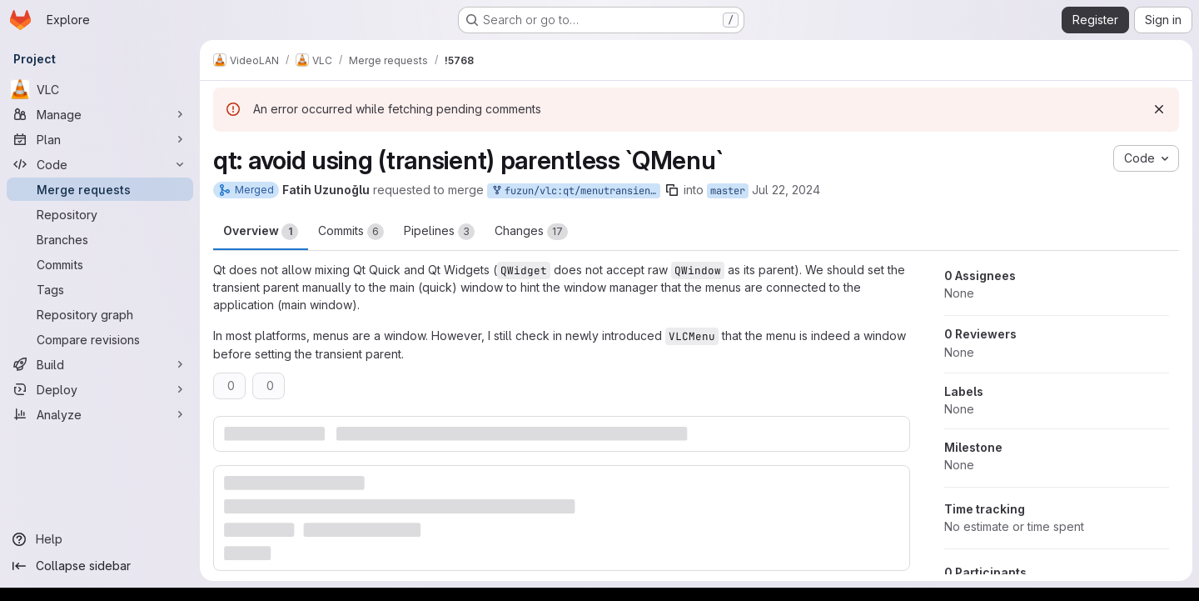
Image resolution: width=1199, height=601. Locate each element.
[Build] (100, 364)
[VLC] (100, 89)
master (727, 191)
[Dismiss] (1159, 109)
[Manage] (100, 114)
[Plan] (100, 139)
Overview (260, 231)
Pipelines (439, 231)
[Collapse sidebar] (100, 566)
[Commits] (100, 264)
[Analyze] (100, 414)
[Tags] (100, 289)
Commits (351, 231)
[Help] (100, 539)
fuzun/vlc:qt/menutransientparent (575, 191)
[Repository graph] (100, 314)
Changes (531, 231)
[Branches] (100, 239)
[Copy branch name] (672, 190)
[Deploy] (100, 389)
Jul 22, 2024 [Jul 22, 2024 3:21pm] (786, 190)
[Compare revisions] (100, 339)
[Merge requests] (100, 189)
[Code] (100, 164)
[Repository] (100, 214)
